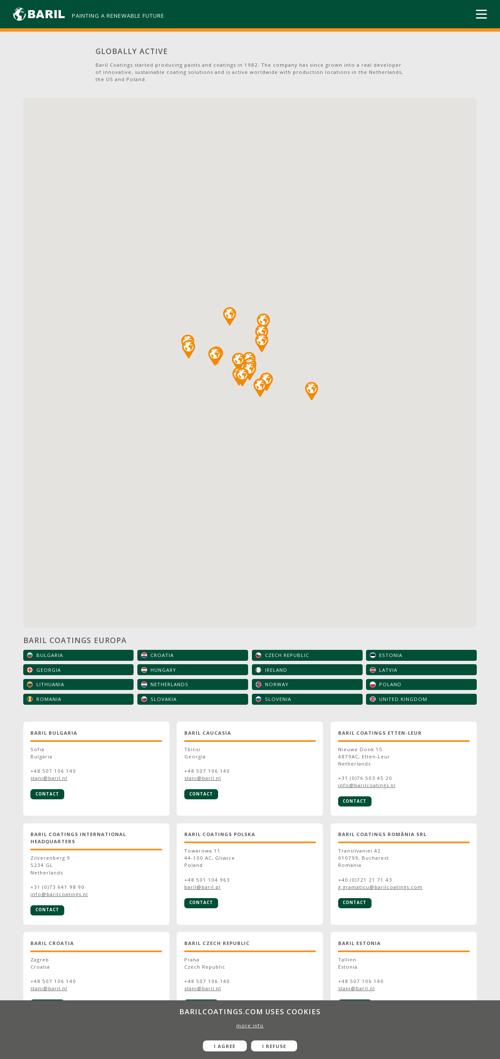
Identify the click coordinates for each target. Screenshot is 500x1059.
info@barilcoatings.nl (367, 785)
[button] (214, 356)
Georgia (48, 670)
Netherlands (169, 684)
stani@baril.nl (48, 778)
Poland (390, 684)
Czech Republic (287, 655)
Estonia (390, 655)
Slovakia (163, 699)
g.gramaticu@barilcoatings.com (380, 887)
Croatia (162, 655)
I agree (224, 1046)
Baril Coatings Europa (75, 640)
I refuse (274, 1046)
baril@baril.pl (202, 887)
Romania (48, 699)
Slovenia (278, 699)
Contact (47, 794)
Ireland (276, 670)
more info (250, 1025)
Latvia (388, 670)
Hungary (163, 670)
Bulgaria (49, 655)
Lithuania (50, 684)
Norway (277, 684)
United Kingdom (403, 699)
